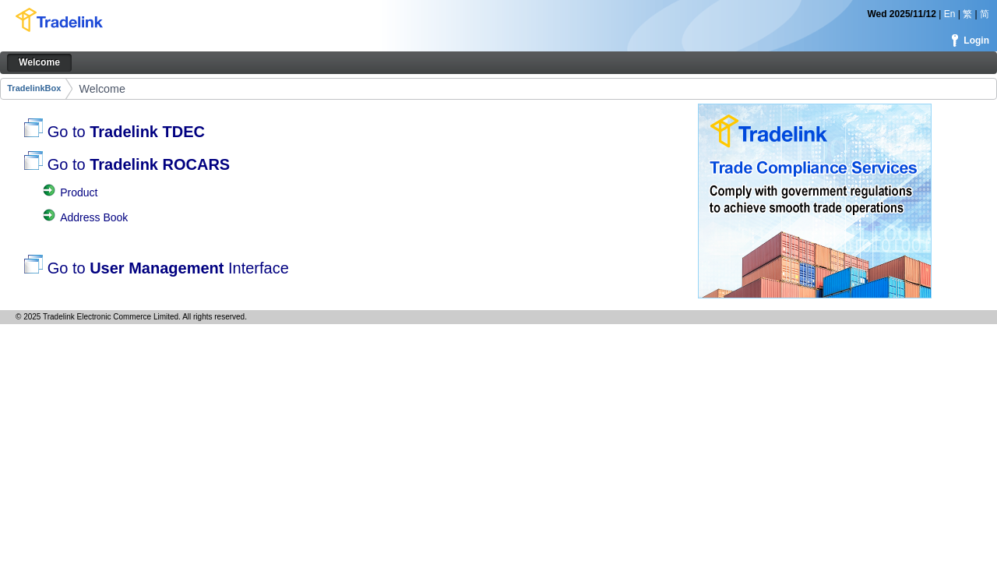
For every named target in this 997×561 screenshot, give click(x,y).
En (950, 14)
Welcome (102, 89)
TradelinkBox (34, 88)
